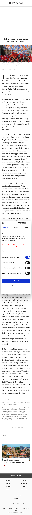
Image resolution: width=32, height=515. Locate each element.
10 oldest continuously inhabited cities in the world (15, 461)
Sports (8, 490)
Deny (16, 291)
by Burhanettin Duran (8, 69)
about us (18, 508)
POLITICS (8, 480)
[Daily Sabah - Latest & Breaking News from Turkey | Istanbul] (16, 3)
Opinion (24, 490)
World (8, 483)
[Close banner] (29, 223)
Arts (24, 487)
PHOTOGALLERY (10, 466)
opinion (4, 435)
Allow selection (16, 286)
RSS (16, 510)
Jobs (4, 508)
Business (24, 483)
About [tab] (26, 227)
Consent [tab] (5, 227)
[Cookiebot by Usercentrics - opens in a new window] (19, 223)
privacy (10, 508)
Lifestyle (8, 487)
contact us (26, 508)
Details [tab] (16, 227)
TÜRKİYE (24, 480)
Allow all (16, 281)
